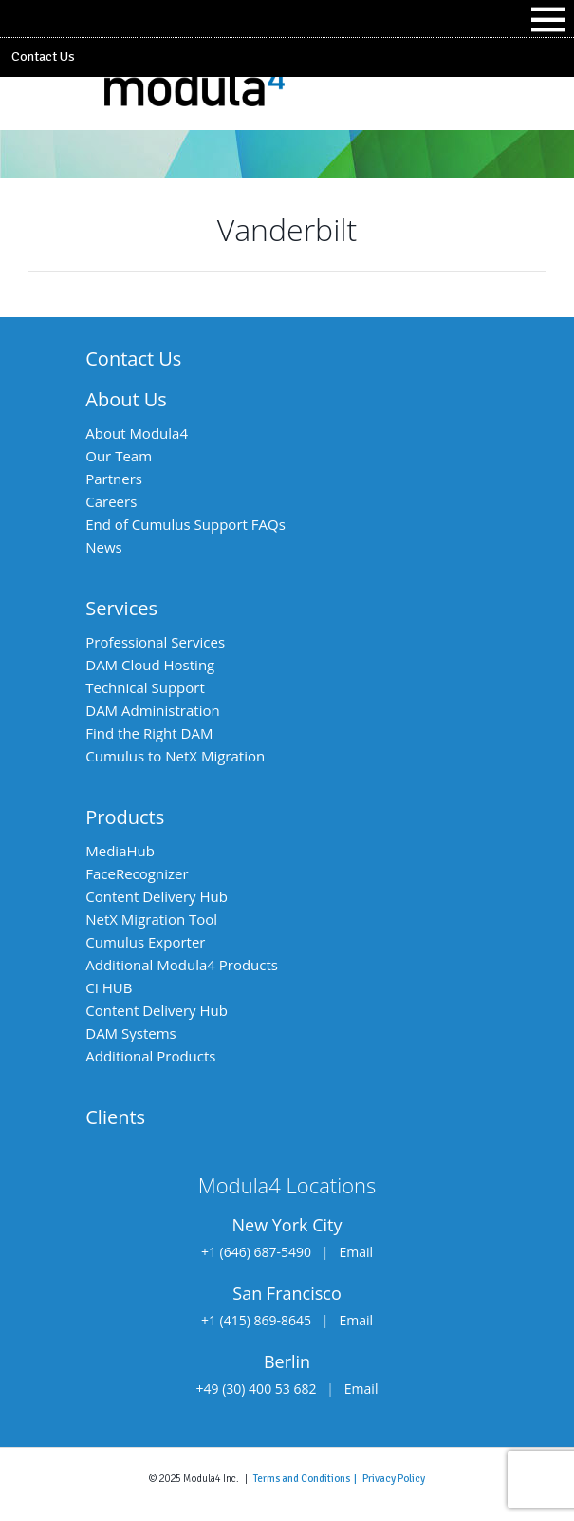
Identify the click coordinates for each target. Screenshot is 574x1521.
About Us (126, 399)
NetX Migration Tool (151, 919)
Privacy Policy (393, 1478)
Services (121, 608)
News (103, 546)
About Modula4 (136, 432)
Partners (113, 478)
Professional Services (155, 641)
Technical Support (145, 687)
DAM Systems (130, 1032)
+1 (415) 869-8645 (256, 1320)
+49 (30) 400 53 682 (256, 1389)
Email (356, 1252)
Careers (111, 501)
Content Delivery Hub (156, 896)
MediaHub (120, 850)
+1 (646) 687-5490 (256, 1252)
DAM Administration (152, 710)
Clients (115, 1117)
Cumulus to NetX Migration (175, 755)
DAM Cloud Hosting (149, 664)
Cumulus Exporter (145, 941)
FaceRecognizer (136, 873)
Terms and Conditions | (307, 1478)
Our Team (118, 455)
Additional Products (150, 1055)
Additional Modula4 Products (181, 964)
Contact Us (43, 56)
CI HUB (108, 987)
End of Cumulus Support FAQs (185, 524)
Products (124, 817)
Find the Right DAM (149, 732)
